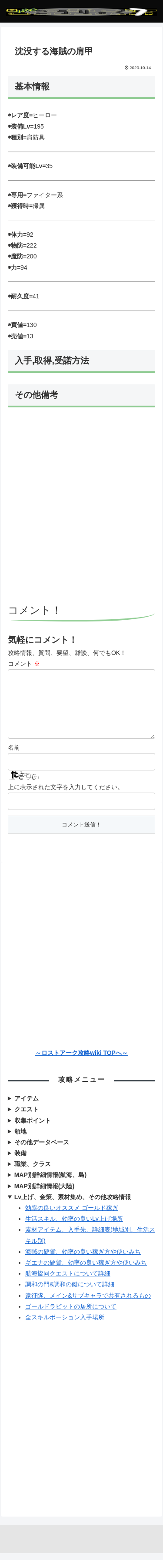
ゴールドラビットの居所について (70, 1313)
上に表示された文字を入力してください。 (65, 793)
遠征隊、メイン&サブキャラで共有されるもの (88, 1302)
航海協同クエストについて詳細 (67, 1280)
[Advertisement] (81, 507)
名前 (14, 754)
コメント (24, 663)
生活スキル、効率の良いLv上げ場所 (74, 1225)
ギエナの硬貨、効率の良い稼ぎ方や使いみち (86, 1269)
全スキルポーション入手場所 (64, 1324)
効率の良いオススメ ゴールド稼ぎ (71, 1214)
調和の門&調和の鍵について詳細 (69, 1291)
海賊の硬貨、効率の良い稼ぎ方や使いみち (83, 1258)
